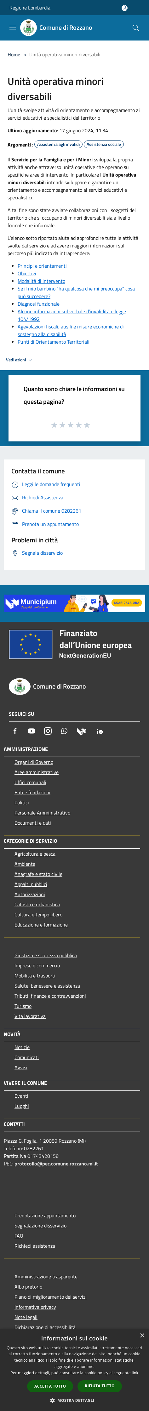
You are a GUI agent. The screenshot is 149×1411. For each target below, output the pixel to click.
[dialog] (74, 1370)
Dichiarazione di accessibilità (45, 1327)
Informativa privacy (35, 1307)
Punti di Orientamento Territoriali (53, 342)
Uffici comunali (30, 782)
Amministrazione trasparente (45, 1276)
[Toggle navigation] (12, 27)
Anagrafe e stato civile (38, 874)
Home (14, 54)
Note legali (25, 1317)
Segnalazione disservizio (40, 1225)
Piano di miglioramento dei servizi (50, 1297)
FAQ (18, 1235)
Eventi (21, 1096)
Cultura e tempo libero (38, 914)
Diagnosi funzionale (39, 304)
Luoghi (21, 1106)
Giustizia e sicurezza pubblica (45, 955)
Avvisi (20, 1067)
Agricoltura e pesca (34, 854)
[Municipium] (81, 731)
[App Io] (100, 731)
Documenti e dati (32, 823)
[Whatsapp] (64, 731)
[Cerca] (136, 28)
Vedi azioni (20, 360)
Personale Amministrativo (42, 812)
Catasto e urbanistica (37, 904)
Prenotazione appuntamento (45, 1215)
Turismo (23, 1006)
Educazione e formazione (41, 924)
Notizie (22, 1047)
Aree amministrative (36, 772)
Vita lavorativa (30, 1016)
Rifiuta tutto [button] (100, 1386)
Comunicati (26, 1057)
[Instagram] (48, 731)
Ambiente (24, 864)
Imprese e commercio (37, 965)
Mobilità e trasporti (34, 975)
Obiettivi (27, 273)
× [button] (142, 1335)
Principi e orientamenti (42, 266)
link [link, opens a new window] (135, 1373)
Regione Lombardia (29, 7)
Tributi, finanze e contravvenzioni (50, 996)
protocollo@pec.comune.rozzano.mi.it (56, 1163)
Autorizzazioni (29, 894)
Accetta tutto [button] (50, 1386)
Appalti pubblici (30, 884)
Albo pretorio (28, 1286)
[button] (75, 1400)
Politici (21, 802)
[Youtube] (31, 731)
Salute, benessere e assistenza (47, 986)
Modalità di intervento (41, 281)
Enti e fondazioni (32, 792)
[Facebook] (15, 731)
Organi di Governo (33, 762)
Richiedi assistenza (34, 1246)
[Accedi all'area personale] (124, 8)
